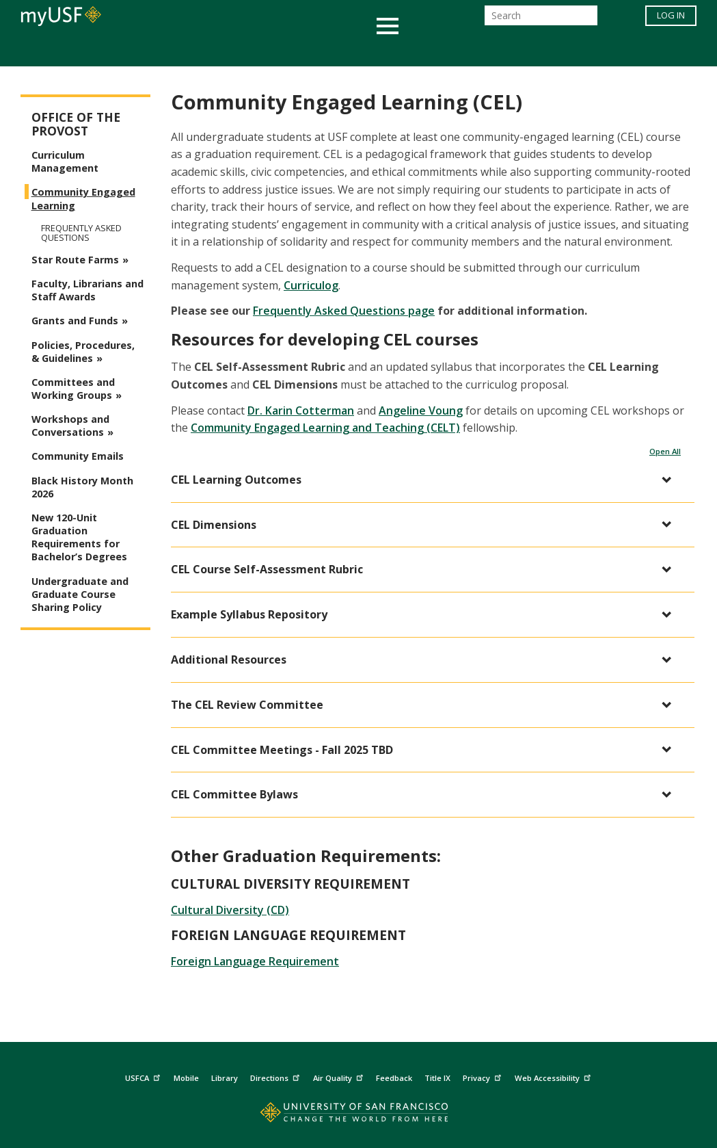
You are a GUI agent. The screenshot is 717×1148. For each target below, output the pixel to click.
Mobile (186, 1078)
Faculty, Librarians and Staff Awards (87, 290)
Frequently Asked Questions (81, 232)
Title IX (437, 1078)
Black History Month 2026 (82, 487)
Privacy (483, 1075)
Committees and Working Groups (73, 389)
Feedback (394, 1078)
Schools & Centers (600, 50)
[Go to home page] (358, 1115)
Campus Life (426, 50)
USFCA (144, 1075)
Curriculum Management (64, 161)
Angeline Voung (421, 410)
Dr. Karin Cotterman (300, 410)
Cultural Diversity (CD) (230, 909)
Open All (665, 451)
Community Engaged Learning (83, 198)
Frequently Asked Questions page (344, 310)
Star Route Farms (75, 259)
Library (224, 1078)
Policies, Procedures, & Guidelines (83, 352)
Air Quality (339, 1075)
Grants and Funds (74, 320)
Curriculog (311, 285)
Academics (94, 50)
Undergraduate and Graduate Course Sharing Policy (79, 594)
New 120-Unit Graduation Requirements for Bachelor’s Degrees (79, 537)
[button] (426, 480)
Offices (503, 50)
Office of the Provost (75, 124)
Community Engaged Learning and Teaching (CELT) (325, 427)
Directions (276, 1075)
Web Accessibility (554, 1075)
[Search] (541, 19)
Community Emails (77, 455)
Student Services (195, 50)
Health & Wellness (318, 50)
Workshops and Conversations (70, 426)
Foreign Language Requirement (255, 961)
